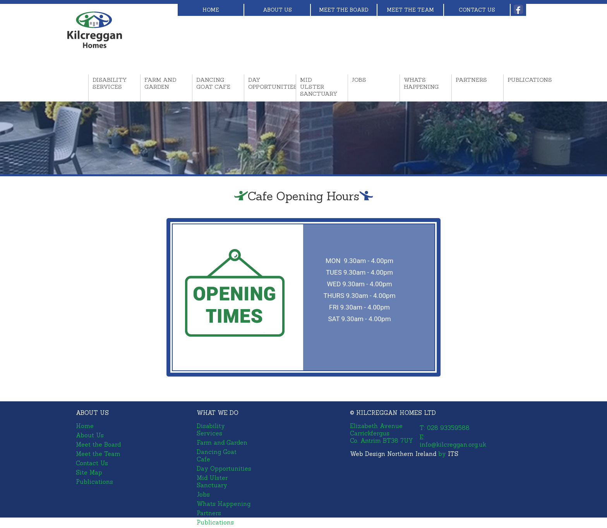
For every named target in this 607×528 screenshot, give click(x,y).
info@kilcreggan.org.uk (453, 444)
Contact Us (477, 10)
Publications (526, 79)
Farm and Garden (160, 83)
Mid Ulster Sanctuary (318, 86)
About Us (277, 10)
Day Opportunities (266, 83)
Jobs (359, 79)
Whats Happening (421, 83)
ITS (453, 453)
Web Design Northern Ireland (393, 453)
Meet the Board (344, 10)
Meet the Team (410, 10)
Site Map (89, 472)
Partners (471, 79)
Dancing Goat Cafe (213, 83)
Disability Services (110, 83)
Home (210, 10)
